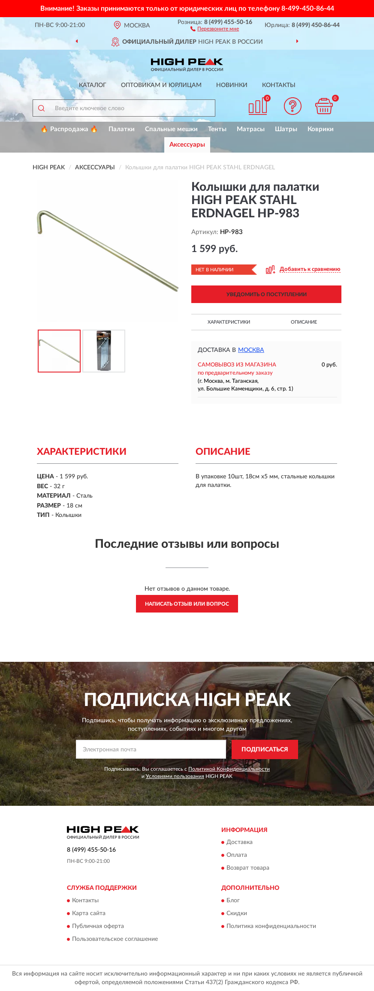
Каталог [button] (92, 85)
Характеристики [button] (229, 322)
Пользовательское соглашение (115, 939)
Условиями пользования (175, 776)
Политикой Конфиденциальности (229, 769)
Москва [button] (251, 350)
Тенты (217, 129)
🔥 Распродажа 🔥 (69, 129)
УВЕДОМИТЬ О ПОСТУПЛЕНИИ (266, 294)
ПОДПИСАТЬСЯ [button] (264, 750)
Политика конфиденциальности (271, 926)
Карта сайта (89, 913)
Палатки (122, 129)
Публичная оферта (98, 926)
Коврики (321, 129)
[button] (214, 28)
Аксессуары (187, 144)
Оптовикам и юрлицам (161, 85)
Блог (233, 901)
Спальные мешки (171, 129)
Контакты (279, 85)
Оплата (236, 856)
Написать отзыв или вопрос (187, 604)
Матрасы (251, 129)
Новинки (231, 85)
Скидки (236, 913)
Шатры (286, 129)
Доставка (239, 843)
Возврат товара (247, 868)
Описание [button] (304, 322)
